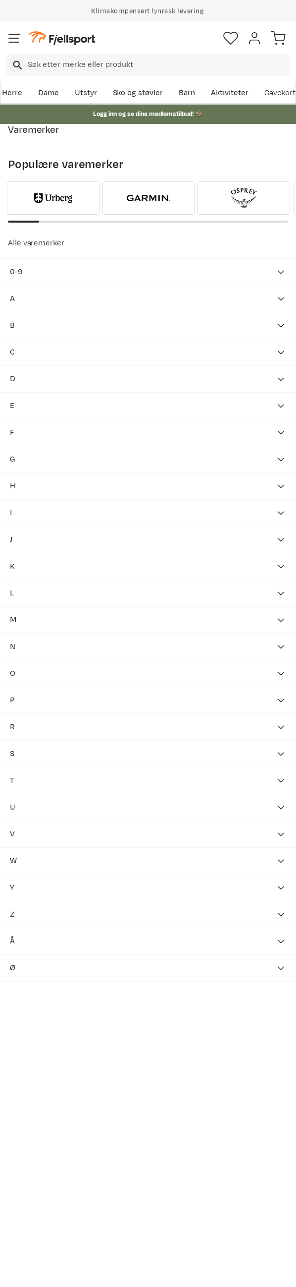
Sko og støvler (138, 93)
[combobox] (148, 65)
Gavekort (280, 93)
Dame (48, 93)
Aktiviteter (229, 93)
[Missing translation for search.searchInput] (16, 65)
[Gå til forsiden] (62, 38)
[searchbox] (158, 64)
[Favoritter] (231, 38)
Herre (12, 93)
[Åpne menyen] (14, 38)
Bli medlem (42, 1064)
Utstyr (86, 93)
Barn (187, 93)
